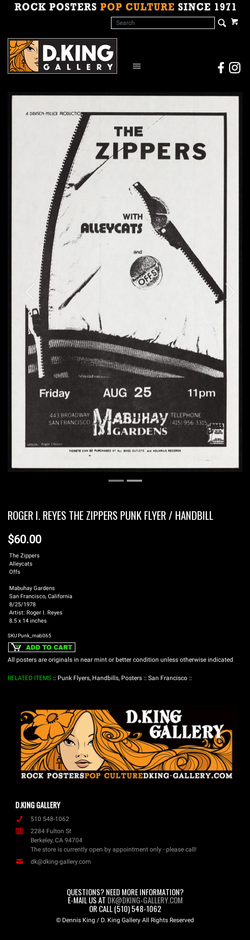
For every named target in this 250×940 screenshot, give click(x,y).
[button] (25, 287)
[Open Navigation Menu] (139, 65)
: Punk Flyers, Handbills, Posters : (99, 678)
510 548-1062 (42, 819)
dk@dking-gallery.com (53, 861)
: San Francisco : (167, 678)
